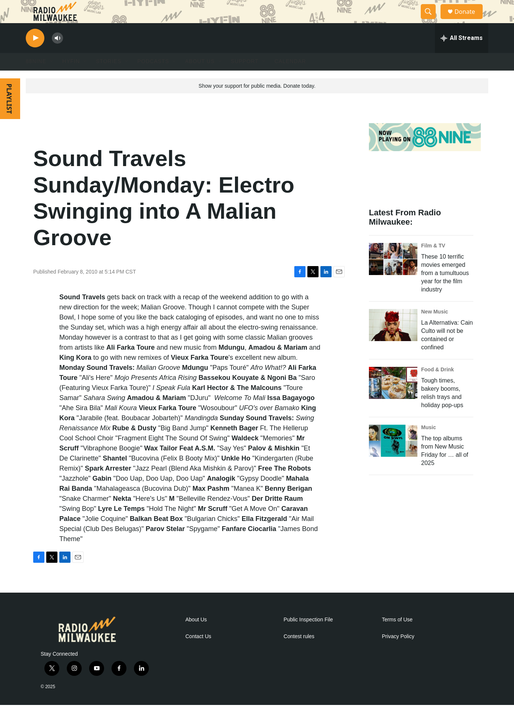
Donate (469, 20)
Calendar (290, 78)
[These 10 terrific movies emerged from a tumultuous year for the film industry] (393, 275)
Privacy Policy (398, 652)
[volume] (57, 54)
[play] (35, 54)
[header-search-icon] (431, 19)
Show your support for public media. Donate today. (256, 102)
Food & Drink (437, 385)
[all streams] (461, 54)
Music (428, 443)
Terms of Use (397, 636)
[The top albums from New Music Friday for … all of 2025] (393, 457)
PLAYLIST (9, 115)
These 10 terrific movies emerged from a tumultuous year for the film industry (445, 289)
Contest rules (298, 652)
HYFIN (71, 78)
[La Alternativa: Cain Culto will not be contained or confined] (393, 341)
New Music (434, 328)
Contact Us (198, 652)
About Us (196, 636)
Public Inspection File (308, 636)
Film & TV (433, 262)
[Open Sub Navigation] (52, 78)
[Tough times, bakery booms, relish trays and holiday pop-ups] (393, 399)
